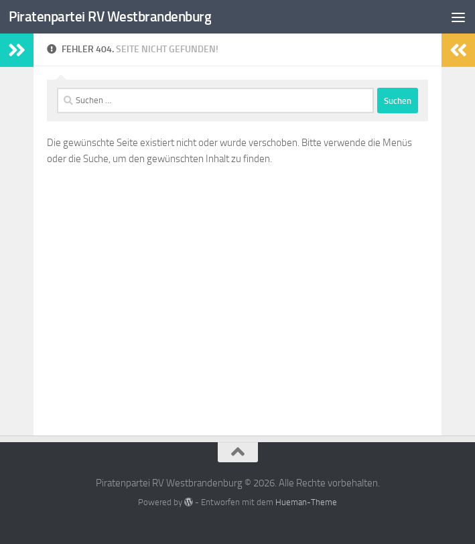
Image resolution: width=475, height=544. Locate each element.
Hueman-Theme (306, 502)
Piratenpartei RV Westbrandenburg (110, 16)
